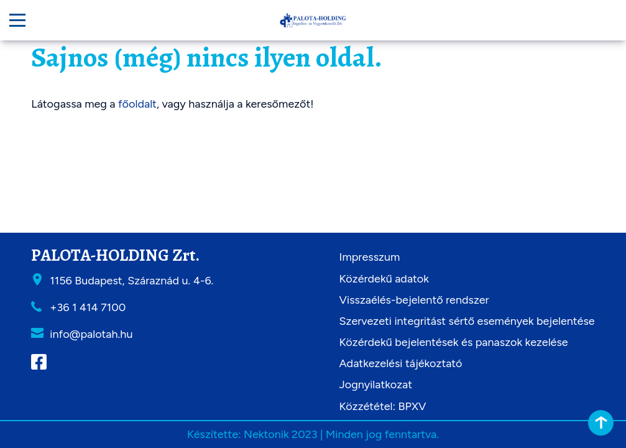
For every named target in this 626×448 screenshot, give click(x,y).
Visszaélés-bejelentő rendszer (414, 300)
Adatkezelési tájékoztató (401, 363)
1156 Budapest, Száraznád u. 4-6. (131, 280)
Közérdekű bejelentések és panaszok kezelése (453, 342)
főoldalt (137, 104)
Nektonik (266, 434)
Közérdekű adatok (384, 279)
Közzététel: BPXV (382, 406)
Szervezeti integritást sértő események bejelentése (467, 321)
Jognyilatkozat (376, 384)
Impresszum (369, 257)
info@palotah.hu (91, 334)
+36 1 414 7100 (88, 307)
